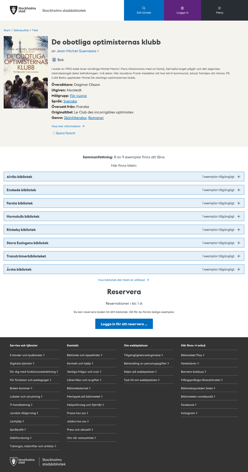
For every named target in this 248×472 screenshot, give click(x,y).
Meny (219, 10)
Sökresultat (21, 30)
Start (7, 30)
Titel (35, 30)
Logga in (183, 10)
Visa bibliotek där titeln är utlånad (124, 280)
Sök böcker (144, 10)
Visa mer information (69, 126)
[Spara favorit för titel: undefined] (64, 133)
